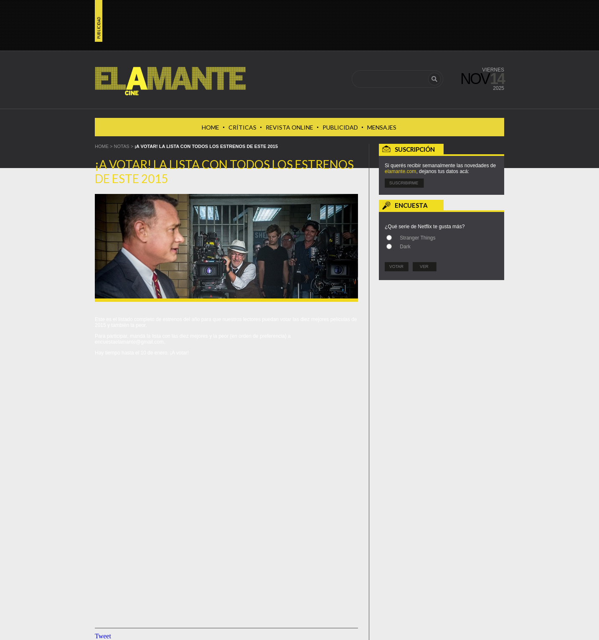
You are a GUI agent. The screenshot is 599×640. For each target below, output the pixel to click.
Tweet (103, 636)
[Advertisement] (441, 337)
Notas (121, 146)
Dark (405, 247)
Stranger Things (417, 238)
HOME (102, 146)
